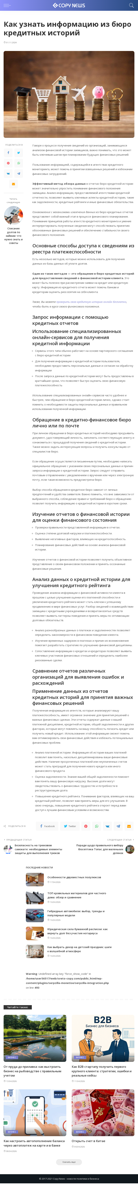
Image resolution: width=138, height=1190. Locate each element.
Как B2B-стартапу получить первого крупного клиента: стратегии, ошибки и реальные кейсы (102, 1077)
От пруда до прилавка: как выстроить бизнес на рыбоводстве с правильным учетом (33, 1077)
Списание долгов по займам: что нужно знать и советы (13, 236)
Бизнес (12, 1063)
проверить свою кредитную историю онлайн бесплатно (93, 302)
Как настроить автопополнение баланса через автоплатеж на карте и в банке (35, 1149)
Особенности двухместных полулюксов (75, 883)
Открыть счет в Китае (88, 1147)
